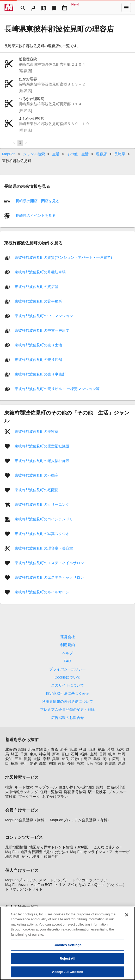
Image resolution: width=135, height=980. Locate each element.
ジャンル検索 (34, 154)
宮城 (73, 749)
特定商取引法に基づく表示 (67, 693)
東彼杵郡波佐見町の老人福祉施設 (42, 461)
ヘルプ (67, 653)
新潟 (55, 754)
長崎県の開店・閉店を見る (37, 201)
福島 (101, 749)
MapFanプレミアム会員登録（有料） (80, 820)
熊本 (80, 763)
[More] (126, 7)
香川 (24, 763)
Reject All (67, 958)
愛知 (9, 759)
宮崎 (99, 763)
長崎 (71, 763)
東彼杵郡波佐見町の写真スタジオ (42, 534)
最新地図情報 (16, 847)
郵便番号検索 (75, 792)
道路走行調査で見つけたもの (44, 852)
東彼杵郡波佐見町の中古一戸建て (42, 330)
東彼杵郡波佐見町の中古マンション (44, 316)
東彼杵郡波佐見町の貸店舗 (36, 287)
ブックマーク (29, 796)
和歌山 (76, 759)
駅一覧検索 (97, 792)
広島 (115, 759)
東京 (33, 754)
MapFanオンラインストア (91, 852)
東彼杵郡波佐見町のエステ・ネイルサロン (49, 563)
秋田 (82, 749)
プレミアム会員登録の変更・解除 (67, 709)
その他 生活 (78, 154)
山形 (92, 749)
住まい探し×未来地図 (76, 787)
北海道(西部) (38, 749)
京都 (46, 759)
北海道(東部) (15, 749)
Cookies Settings (67, 945)
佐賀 (61, 763)
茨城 (110, 749)
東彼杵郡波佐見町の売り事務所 (40, 374)
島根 (97, 759)
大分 (89, 763)
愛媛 (33, 763)
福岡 (52, 763)
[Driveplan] (64, 7)
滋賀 (27, 759)
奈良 (65, 759)
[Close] (126, 915)
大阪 (37, 759)
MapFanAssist (16, 885)
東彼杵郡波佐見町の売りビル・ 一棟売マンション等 (57, 389)
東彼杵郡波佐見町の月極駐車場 (40, 272)
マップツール (46, 787)
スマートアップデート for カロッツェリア (73, 880)
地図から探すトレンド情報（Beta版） (60, 847)
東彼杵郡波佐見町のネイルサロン (42, 592)
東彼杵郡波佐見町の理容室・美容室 (44, 548)
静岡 (121, 754)
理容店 (101, 154)
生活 (55, 154)
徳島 (14, 763)
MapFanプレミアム (21, 880)
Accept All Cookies (67, 972)
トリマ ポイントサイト (24, 889)
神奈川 (44, 754)
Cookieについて (67, 677)
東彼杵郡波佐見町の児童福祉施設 (42, 446)
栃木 (120, 749)
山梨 (93, 754)
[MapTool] (44, 7)
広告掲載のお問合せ (67, 718)
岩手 (64, 749)
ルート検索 (24, 787)
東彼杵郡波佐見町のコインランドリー (46, 519)
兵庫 (55, 759)
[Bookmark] (54, 7)
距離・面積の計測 (110, 787)
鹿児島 (110, 763)
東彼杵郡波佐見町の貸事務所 (38, 301)
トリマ (59, 885)
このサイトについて (67, 685)
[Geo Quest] (75, 7)
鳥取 (87, 759)
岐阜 (112, 754)
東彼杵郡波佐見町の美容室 (36, 431)
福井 (84, 754)
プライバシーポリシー (67, 669)
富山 (65, 754)
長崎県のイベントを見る (35, 215)
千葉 (24, 754)
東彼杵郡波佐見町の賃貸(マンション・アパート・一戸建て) (63, 257)
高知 (42, 763)
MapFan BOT (41, 885)
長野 (102, 754)
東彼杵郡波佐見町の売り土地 (38, 345)
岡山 (106, 759)
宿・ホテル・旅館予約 (40, 856)
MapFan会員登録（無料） (26, 820)
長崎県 (119, 154)
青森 (54, 749)
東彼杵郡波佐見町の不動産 (36, 475)
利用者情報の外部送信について (67, 701)
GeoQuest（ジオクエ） (107, 885)
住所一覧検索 (51, 792)
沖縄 (121, 763)
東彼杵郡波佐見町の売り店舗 (38, 360)
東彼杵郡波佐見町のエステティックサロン (49, 577)
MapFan (8, 154)
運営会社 (67, 637)
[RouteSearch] (33, 7)
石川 (74, 754)
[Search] (23, 7)
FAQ (67, 661)
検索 (9, 787)
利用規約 (67, 645)
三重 (18, 759)
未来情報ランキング (21, 792)
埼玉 (14, 754)
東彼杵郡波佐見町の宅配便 (36, 490)
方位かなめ (77, 885)
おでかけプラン (55, 796)
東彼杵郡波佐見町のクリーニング (42, 504)
